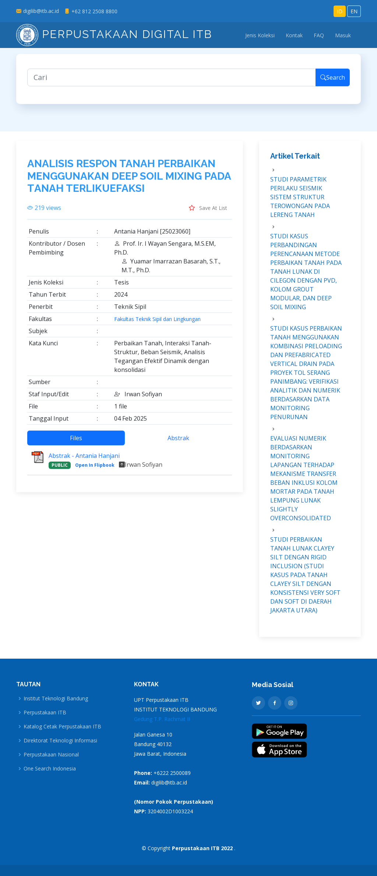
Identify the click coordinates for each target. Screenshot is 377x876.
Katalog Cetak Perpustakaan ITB (62, 726)
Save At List (208, 213)
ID (339, 11)
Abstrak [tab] (178, 443)
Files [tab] (76, 443)
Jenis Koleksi (260, 35)
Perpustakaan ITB (45, 712)
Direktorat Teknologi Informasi (60, 740)
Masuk (343, 35)
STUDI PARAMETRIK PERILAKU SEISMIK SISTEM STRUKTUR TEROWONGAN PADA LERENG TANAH (300, 202)
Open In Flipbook (94, 470)
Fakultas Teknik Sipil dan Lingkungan (157, 324)
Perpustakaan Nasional (51, 754)
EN (353, 11)
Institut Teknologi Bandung (56, 698)
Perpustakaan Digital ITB (114, 34)
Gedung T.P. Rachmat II (162, 718)
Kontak (294, 35)
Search (332, 83)
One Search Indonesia (50, 768)
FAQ (319, 35)
